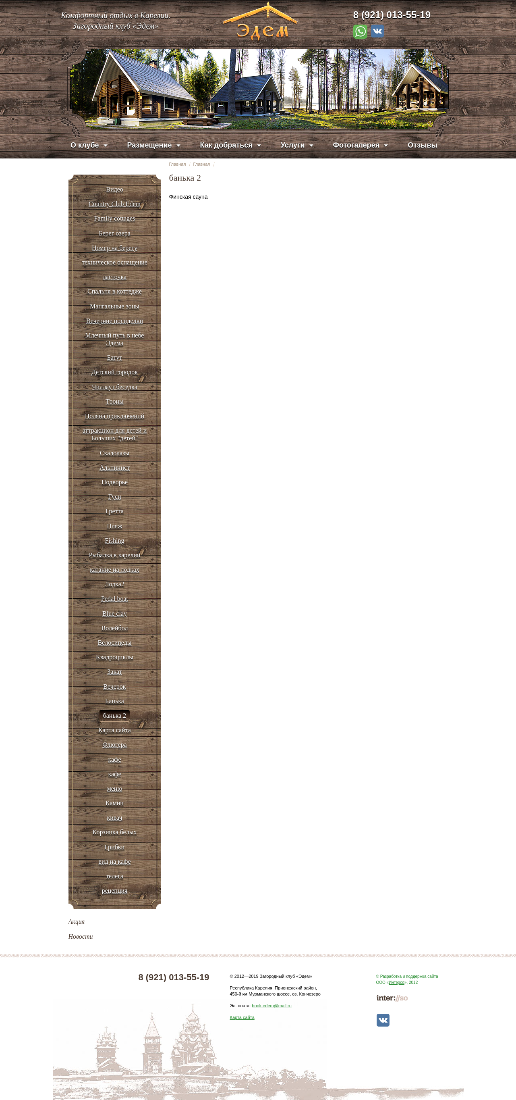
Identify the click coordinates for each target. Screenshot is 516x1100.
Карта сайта (242, 1017)
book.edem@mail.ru (272, 1005)
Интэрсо (396, 982)
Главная (177, 164)
